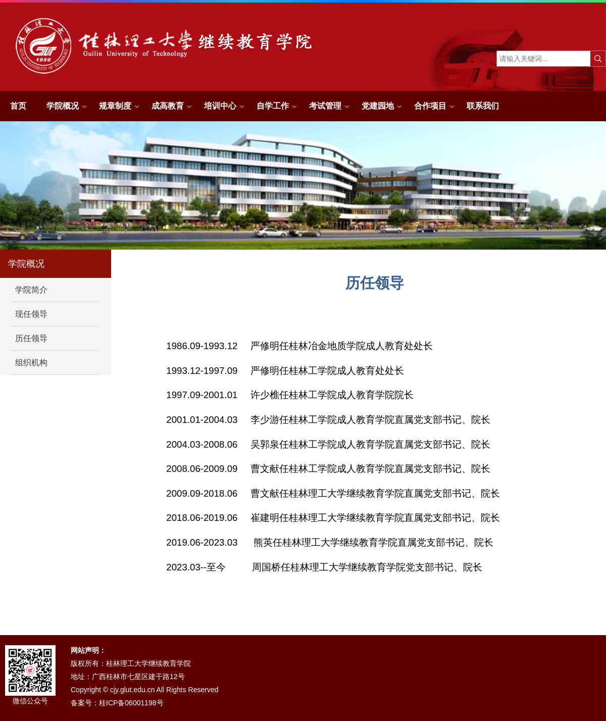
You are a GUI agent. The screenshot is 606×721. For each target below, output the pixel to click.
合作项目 (430, 106)
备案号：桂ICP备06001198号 (117, 703)
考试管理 (325, 106)
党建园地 (378, 106)
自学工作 (273, 106)
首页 (18, 106)
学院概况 (62, 106)
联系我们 (483, 106)
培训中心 (220, 106)
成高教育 (168, 106)
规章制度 (115, 106)
